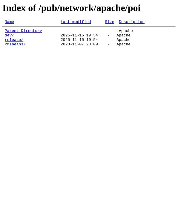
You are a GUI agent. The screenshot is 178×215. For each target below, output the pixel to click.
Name (9, 22)
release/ (14, 43)
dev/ (9, 37)
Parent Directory (23, 32)
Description (132, 22)
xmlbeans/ (15, 48)
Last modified (76, 22)
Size (109, 22)
